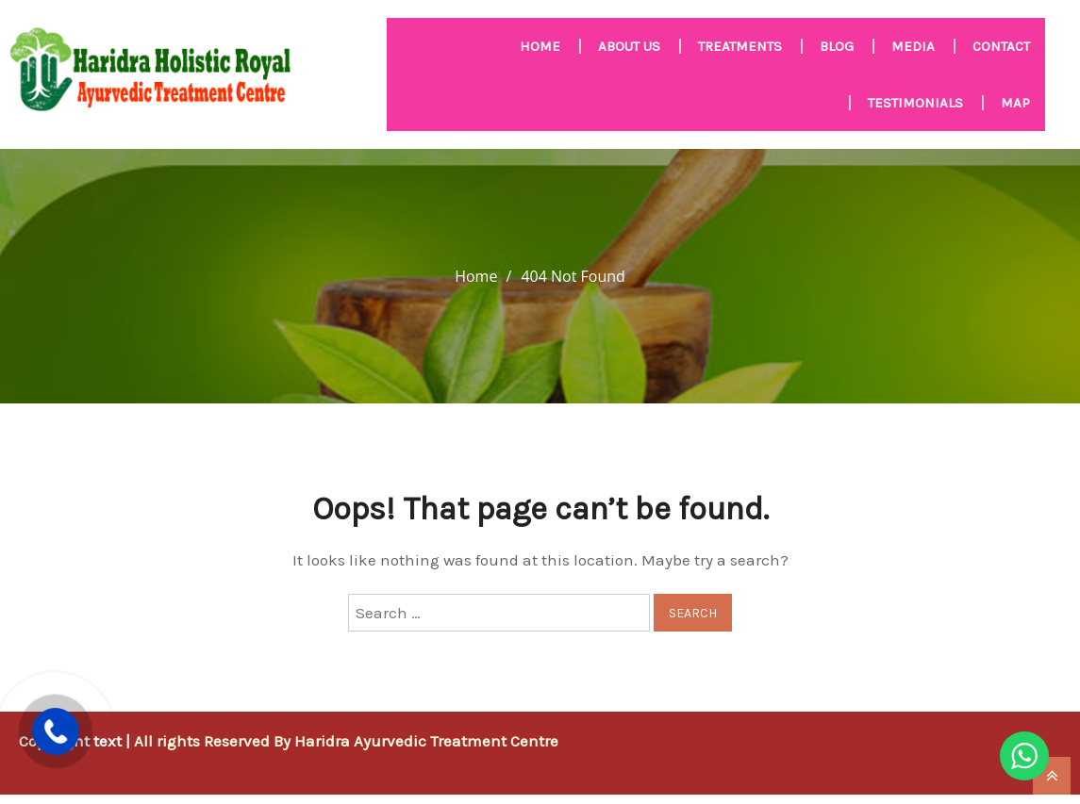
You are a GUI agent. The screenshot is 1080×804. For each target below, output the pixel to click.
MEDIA (913, 46)
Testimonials (915, 102)
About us (629, 46)
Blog (837, 46)
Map (1015, 102)
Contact (1001, 46)
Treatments (740, 46)
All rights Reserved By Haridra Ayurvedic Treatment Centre (346, 740)
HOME (540, 46)
